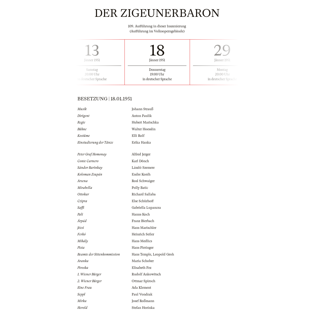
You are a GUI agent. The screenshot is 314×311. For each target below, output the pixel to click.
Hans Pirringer (143, 248)
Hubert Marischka (145, 122)
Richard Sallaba (144, 194)
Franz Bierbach (143, 221)
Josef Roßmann (143, 301)
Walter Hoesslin (143, 129)
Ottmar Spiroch (143, 281)
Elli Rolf (138, 136)
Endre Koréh (141, 174)
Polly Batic (140, 188)
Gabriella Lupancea (146, 208)
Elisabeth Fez (141, 268)
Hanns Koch (141, 214)
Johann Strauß (142, 109)
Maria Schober (143, 261)
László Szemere (143, 168)
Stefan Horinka (143, 308)
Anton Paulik (142, 116)
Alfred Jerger (141, 154)
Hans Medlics (142, 241)
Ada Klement (141, 288)
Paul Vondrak (142, 294)
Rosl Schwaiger (143, 181)
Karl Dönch (140, 161)
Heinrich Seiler (143, 234)
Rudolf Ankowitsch (146, 274)
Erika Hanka (141, 142)
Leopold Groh (163, 254)
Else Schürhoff (143, 201)
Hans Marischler (144, 228)
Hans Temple (141, 254)
